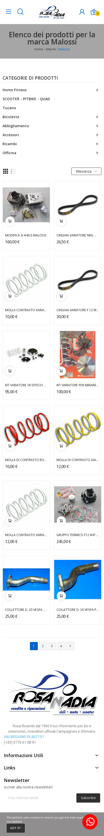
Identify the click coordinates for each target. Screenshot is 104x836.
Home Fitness (15, 89)
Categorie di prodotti (30, 78)
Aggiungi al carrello (10, 221)
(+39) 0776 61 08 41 (20, 742)
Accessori (11, 134)
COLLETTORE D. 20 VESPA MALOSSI (26, 610)
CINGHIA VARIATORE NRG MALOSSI (77, 235)
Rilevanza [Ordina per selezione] (86, 171)
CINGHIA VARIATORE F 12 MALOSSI (77, 310)
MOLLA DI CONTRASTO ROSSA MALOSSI (26, 460)
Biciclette (11, 116)
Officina (9, 152)
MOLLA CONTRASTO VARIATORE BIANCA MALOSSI (26, 535)
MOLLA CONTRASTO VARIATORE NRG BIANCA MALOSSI (26, 310)
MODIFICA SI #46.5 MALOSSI (25, 235)
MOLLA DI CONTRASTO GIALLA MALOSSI (77, 460)
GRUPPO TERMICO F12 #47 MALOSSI (77, 535)
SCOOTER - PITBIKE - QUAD (26, 98)
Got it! (15, 828)
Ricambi (10, 143)
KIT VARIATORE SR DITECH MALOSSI (26, 385)
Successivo (70, 646)
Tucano (9, 107)
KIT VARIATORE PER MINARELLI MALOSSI (77, 385)
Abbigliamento (16, 125)
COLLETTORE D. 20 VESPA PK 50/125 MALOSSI (77, 610)
